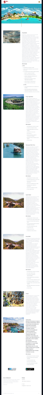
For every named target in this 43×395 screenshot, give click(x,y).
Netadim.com (11, 393)
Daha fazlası (5, 384)
